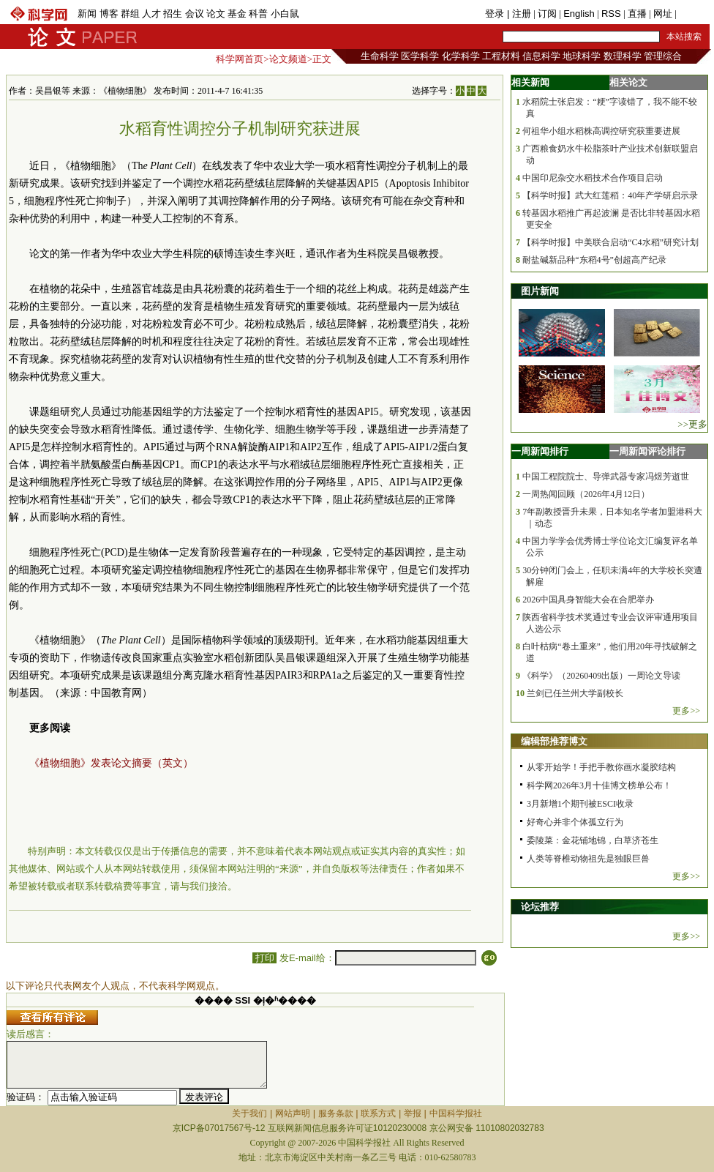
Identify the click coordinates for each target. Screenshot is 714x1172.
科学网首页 (239, 58)
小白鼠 (285, 13)
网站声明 (292, 1113)
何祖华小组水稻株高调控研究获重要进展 (601, 131)
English (579, 13)
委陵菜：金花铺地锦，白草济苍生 (592, 840)
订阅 (547, 13)
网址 (662, 13)
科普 (258, 13)
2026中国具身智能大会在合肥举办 (588, 599)
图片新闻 (540, 290)
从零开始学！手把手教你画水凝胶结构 (601, 767)
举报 (412, 1113)
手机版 (693, 13)
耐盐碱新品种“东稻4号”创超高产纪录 (594, 260)
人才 (151, 13)
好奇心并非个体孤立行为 (575, 822)
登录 (496, 13)
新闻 (87, 13)
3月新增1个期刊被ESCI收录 (580, 804)
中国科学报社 (455, 1113)
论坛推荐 (540, 906)
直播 (637, 13)
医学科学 (420, 56)
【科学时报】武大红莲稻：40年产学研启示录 (610, 195)
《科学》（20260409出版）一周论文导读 (601, 676)
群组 (130, 13)
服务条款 (335, 1113)
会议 (194, 13)
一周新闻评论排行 (647, 451)
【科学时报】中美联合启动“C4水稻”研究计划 (610, 242)
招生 (172, 13)
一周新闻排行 (539, 451)
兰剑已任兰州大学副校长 (575, 693)
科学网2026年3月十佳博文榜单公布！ (599, 785)
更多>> (686, 711)
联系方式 (378, 1113)
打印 (264, 957)
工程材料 (501, 56)
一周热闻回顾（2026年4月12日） (586, 494)
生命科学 (380, 56)
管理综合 (663, 56)
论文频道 (288, 58)
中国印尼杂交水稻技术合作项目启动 (592, 178)
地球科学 (582, 56)
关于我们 (249, 1113)
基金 (237, 13)
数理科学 (623, 56)
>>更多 (692, 424)
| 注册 (519, 13)
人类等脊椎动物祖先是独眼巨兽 (588, 859)
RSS (611, 13)
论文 (215, 13)
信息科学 (541, 56)
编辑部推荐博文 (554, 741)
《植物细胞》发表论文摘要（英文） (111, 763)
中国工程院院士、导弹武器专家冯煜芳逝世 (605, 476)
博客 (109, 13)
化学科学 (461, 56)
